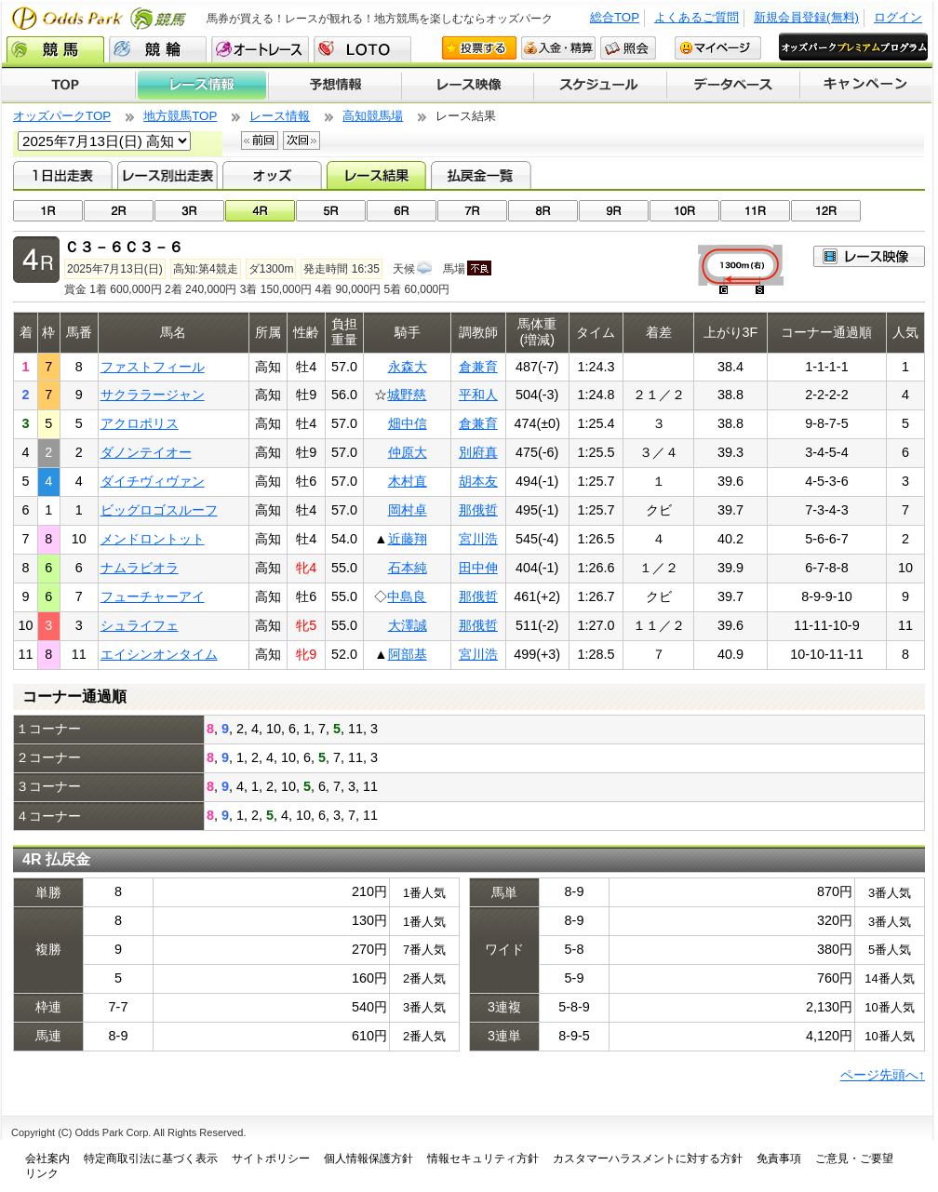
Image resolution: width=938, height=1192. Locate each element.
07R (472, 210)
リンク (42, 1173)
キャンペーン (866, 85)
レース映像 (467, 85)
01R (48, 210)
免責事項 (779, 1158)
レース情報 (201, 85)
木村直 (407, 481)
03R (189, 210)
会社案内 (47, 1158)
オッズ (272, 175)
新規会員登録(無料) (806, 17)
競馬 (55, 49)
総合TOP (614, 17)
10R (684, 210)
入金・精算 (558, 48)
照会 (628, 48)
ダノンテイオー (146, 452)
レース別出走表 (167, 175)
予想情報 (334, 85)
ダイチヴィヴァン (152, 481)
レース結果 (376, 175)
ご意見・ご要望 (854, 1158)
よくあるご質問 (696, 17)
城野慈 (406, 394)
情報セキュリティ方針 (483, 1158)
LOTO (362, 49)
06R (401, 210)
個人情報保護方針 (368, 1158)
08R (543, 210)
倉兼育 (478, 366)
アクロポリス (139, 423)
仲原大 (407, 452)
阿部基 (407, 654)
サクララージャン (152, 394)
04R (260, 210)
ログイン (898, 17)
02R (119, 210)
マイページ (718, 48)
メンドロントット (152, 538)
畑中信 (407, 423)
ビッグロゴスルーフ (159, 509)
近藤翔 (407, 538)
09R (614, 210)
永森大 (407, 366)
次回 (301, 140)
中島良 (406, 596)
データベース (733, 85)
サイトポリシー (271, 1158)
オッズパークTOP (62, 116)
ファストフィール (152, 366)
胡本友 (478, 481)
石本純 (407, 567)
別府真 (478, 452)
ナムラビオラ (139, 567)
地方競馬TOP (180, 116)
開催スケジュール (600, 85)
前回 (259, 140)
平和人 (478, 394)
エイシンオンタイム (159, 654)
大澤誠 (407, 625)
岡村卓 (407, 509)
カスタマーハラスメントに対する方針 (648, 1158)
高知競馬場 (372, 116)
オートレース (260, 49)
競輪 (158, 49)
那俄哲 (478, 509)
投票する (479, 48)
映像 (869, 256)
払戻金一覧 (480, 175)
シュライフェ (139, 625)
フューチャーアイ (152, 596)
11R (755, 210)
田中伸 (478, 567)
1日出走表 (63, 175)
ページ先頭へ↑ (882, 1074)
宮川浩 (478, 538)
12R (826, 210)
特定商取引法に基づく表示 (151, 1158)
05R (331, 210)
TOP (68, 85)
